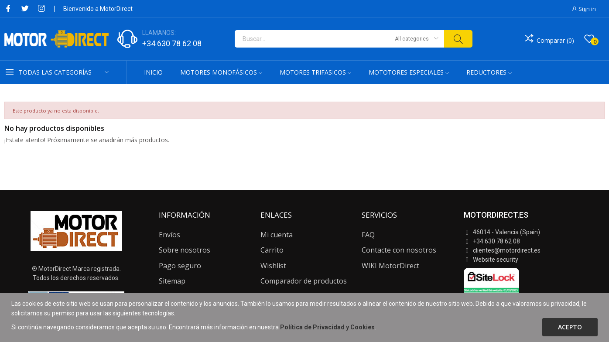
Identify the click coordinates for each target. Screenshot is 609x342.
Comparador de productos (303, 281)
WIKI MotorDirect (390, 265)
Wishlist (273, 265)
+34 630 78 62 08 (172, 43)
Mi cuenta (276, 234)
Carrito (272, 250)
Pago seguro (180, 265)
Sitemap (172, 281)
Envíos (169, 234)
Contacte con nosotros (399, 250)
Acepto (570, 327)
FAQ (368, 234)
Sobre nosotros (184, 250)
